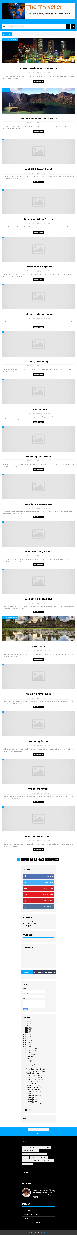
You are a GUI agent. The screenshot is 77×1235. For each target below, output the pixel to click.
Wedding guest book (38, 836)
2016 (27, 1040)
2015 (27, 1042)
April (28, 1061)
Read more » (38, 81)
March (29, 1063)
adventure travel (30, 1150)
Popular (38, 972)
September (31, 1055)
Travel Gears (44, 1147)
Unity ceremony (38, 361)
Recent (27, 972)
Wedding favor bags (38, 694)
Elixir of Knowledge (29, 923)
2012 (27, 1106)
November (31, 1050)
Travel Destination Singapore (38, 68)
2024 (27, 1024)
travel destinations (10, 39)
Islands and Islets (29, 922)
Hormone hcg (38, 409)
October (30, 1052)
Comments (50, 972)
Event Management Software (37, 1104)
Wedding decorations (38, 504)
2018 (27, 1036)
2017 (27, 1038)
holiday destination (31, 1154)
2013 (27, 1046)
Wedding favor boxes (38, 169)
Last (56, 859)
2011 (27, 1108)
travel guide (47, 1160)
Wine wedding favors (38, 551)
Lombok (5, 90)
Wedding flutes (38, 741)
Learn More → (27, 1199)
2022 (27, 1028)
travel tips (27, 1164)
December (31, 1048)
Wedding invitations (38, 456)
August (29, 1057)
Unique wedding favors (38, 314)
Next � (48, 859)
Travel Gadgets (29, 1147)
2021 (27, 1030)
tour (44, 1154)
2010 (27, 1110)
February (30, 1065)
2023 (27, 1026)
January (30, 1067)
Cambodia (38, 646)
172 (41, 859)
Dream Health (28, 925)
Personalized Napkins (38, 266)
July (28, 1059)
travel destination (39, 1157)
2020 (27, 1032)
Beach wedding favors (38, 219)
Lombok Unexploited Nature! (38, 118)
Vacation (27, 1210)
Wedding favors (38, 788)
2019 (27, 1034)
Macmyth (26, 927)
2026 (27, 1022)
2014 (27, 1044)
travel (25, 1157)
